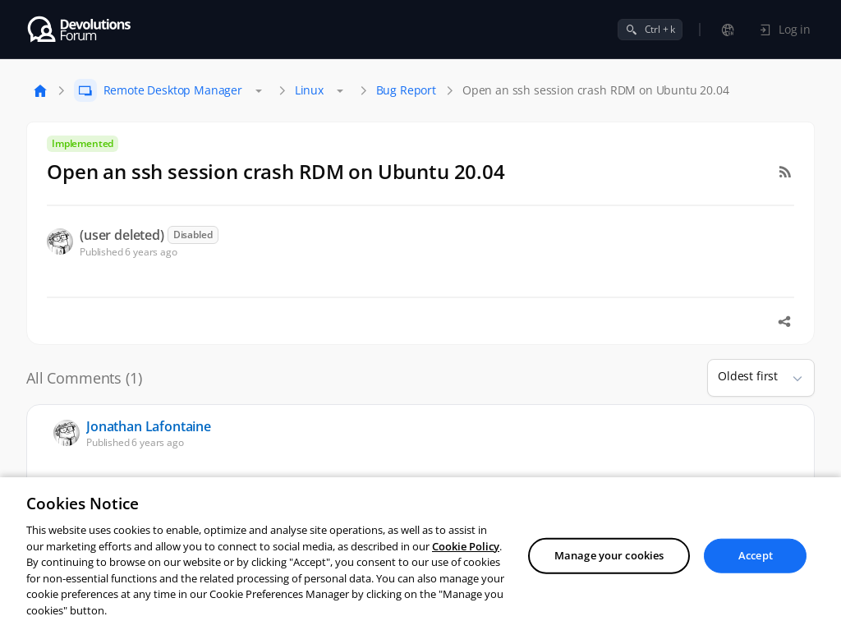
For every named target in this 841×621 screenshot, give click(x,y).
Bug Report (406, 90)
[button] (791, 378)
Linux (309, 90)
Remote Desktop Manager (172, 90)
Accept (755, 580)
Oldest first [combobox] (748, 376)
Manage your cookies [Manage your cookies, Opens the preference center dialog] (609, 580)
